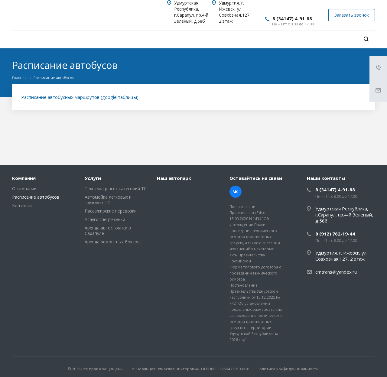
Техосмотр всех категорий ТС (116, 188)
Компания (24, 178)
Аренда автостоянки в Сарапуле (108, 230)
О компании (24, 188)
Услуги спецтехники (105, 219)
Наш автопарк (174, 178)
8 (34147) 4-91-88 (292, 18)
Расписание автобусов (35, 197)
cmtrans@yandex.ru (336, 272)
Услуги (93, 178)
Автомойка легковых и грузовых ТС (108, 199)
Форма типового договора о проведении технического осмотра (255, 273)
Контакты (22, 205)
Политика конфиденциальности (288, 369)
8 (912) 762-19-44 (335, 234)
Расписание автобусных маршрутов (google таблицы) (79, 97)
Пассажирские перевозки (111, 211)
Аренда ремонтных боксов (112, 242)
